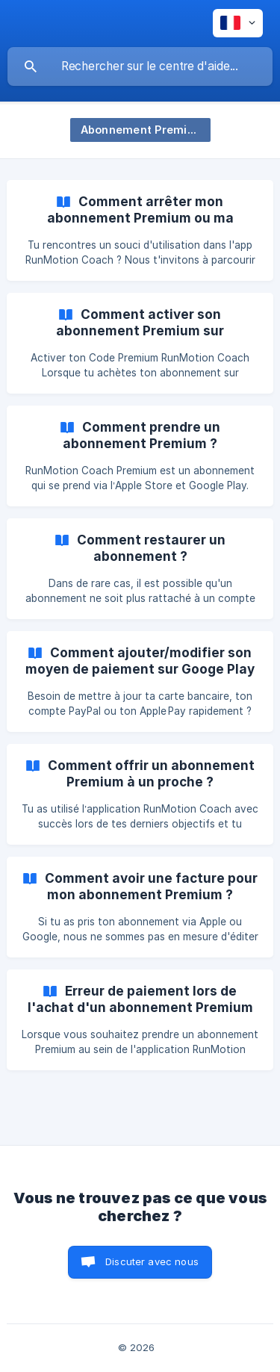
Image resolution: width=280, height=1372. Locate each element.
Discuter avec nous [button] (152, 1261)
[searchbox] (140, 66)
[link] (140, 230)
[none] (238, 23)
